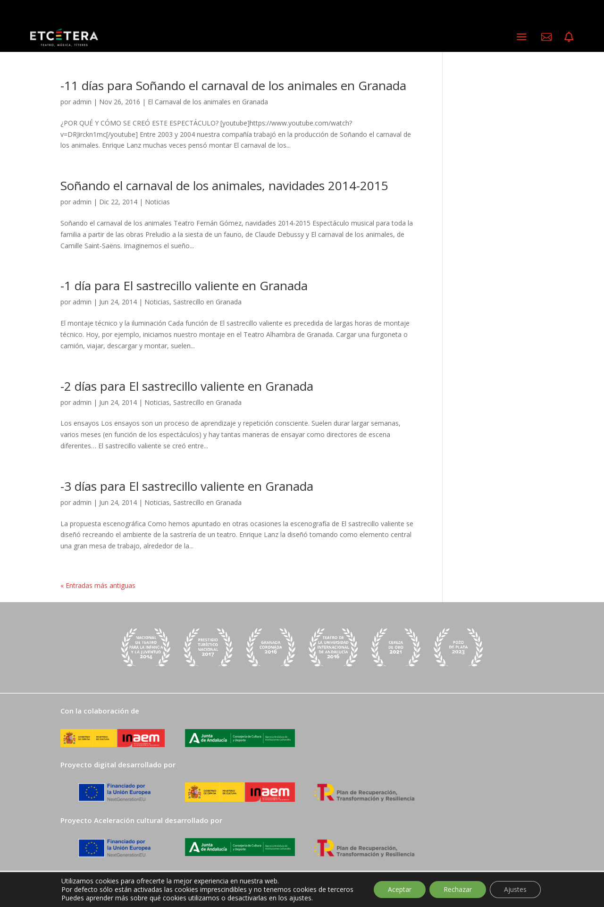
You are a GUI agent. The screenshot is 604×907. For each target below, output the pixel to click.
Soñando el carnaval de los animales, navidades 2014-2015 (224, 185)
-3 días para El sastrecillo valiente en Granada (186, 486)
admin (82, 101)
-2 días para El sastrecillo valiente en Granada (186, 386)
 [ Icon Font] (546, 37)
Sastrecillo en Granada (207, 301)
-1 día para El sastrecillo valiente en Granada (184, 285)
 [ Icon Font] (568, 37)
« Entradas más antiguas (97, 585)
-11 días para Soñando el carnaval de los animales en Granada (233, 85)
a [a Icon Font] (521, 36)
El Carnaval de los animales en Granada (208, 101)
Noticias (157, 201)
